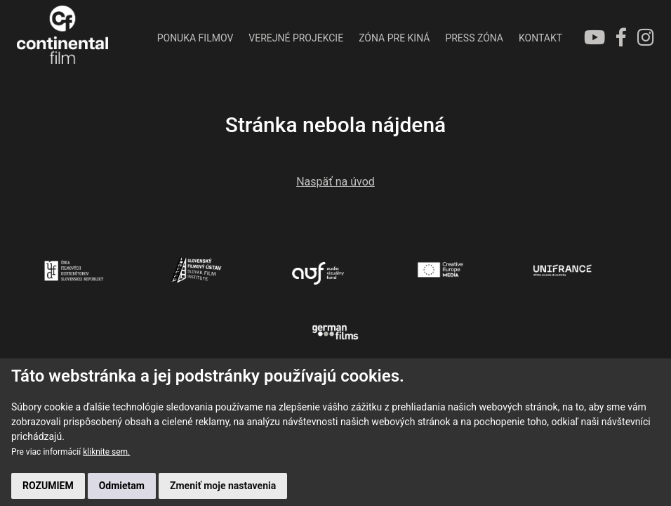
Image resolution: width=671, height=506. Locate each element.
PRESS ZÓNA (474, 38)
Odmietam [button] (122, 485)
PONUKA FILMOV (195, 38)
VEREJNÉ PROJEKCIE (295, 38)
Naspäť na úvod (335, 181)
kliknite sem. (106, 452)
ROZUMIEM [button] (48, 485)
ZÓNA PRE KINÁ (394, 38)
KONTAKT (540, 38)
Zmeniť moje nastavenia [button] (223, 485)
